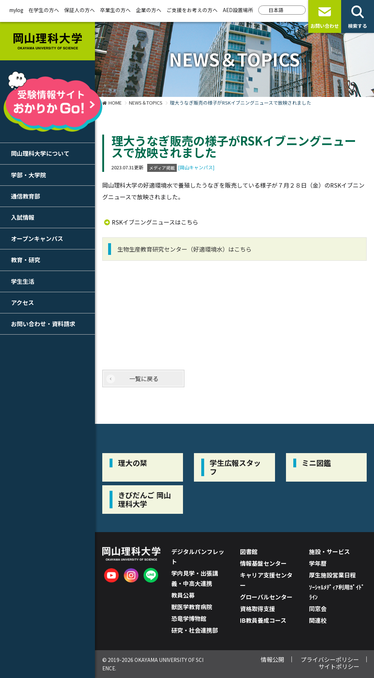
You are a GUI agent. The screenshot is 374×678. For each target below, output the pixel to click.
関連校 (318, 620)
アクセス (22, 302)
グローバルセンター (266, 596)
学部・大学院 (28, 174)
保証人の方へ (79, 10)
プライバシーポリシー (330, 659)
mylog (16, 10)
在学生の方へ (43, 10)
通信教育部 (25, 196)
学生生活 (22, 281)
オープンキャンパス (37, 238)
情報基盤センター (263, 563)
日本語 (276, 10)
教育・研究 (25, 259)
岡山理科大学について (40, 153)
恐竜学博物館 (188, 618)
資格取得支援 (257, 608)
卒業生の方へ (115, 10)
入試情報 (22, 217)
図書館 (248, 551)
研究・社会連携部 (194, 630)
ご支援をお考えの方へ (192, 10)
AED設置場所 (238, 10)
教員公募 (183, 595)
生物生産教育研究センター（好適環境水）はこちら (184, 249)
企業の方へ (148, 10)
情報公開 (272, 659)
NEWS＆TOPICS (146, 102)
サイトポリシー (338, 666)
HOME (115, 102)
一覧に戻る (144, 378)
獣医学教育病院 (191, 606)
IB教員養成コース (263, 620)
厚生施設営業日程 (332, 574)
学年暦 (318, 563)
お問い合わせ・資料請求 (43, 323)
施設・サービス (329, 551)
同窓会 (318, 608)
